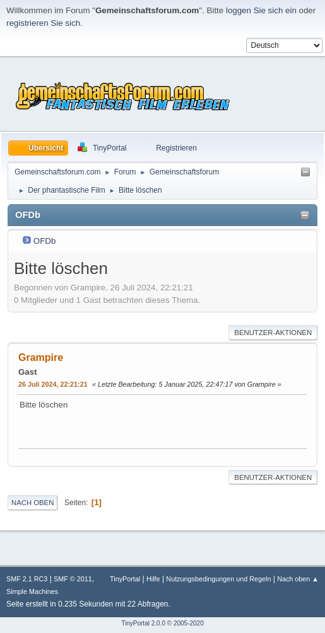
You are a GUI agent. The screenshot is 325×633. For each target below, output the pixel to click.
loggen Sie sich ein (261, 10)
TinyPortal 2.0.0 (143, 623)
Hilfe (153, 579)
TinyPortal (125, 579)
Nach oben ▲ (298, 579)
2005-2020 (189, 623)
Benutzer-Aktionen (273, 332)
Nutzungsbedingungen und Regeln (218, 579)
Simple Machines (32, 591)
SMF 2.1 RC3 (26, 579)
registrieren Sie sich (43, 23)
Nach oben (32, 502)
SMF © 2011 (73, 579)
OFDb (44, 241)
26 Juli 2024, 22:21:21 (53, 384)
